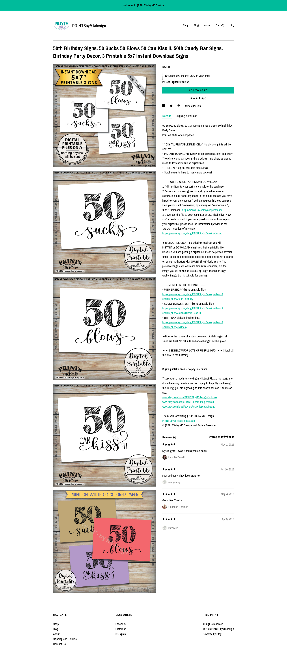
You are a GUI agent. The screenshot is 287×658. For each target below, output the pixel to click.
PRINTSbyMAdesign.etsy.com (178, 421)
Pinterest (120, 629)
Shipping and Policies (65, 639)
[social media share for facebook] (164, 106)
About (207, 25)
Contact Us (59, 644)
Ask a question (192, 106)
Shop (186, 25)
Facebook (120, 624)
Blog (196, 25)
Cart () (220, 25)
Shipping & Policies (186, 116)
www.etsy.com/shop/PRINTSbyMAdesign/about (188, 402)
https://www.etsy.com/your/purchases (202, 210)
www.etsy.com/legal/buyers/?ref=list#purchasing (188, 407)
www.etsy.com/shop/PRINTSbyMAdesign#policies (189, 397)
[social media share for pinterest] (179, 106)
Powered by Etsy (212, 634)
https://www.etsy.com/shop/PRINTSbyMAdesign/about (192, 233)
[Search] (232, 26)
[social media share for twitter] (172, 106)
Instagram (120, 634)
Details (167, 116)
